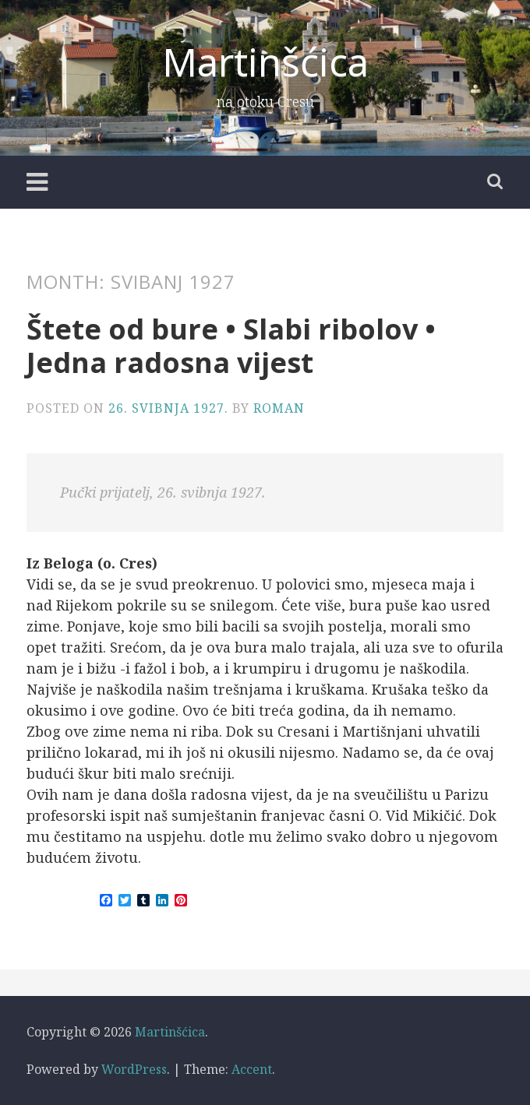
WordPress (134, 1069)
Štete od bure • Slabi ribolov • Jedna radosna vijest (231, 346)
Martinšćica (265, 61)
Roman (279, 408)
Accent (251, 1069)
